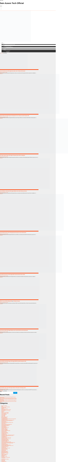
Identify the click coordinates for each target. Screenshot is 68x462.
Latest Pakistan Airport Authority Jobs (6, 438)
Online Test (3, 453)
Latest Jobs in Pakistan (4, 429)
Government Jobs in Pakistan (5, 412)
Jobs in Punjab (3, 460)
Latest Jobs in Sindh (4, 431)
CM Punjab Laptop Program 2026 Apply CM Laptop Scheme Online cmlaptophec (12, 155)
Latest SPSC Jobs (4, 447)
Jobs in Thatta (3, 416)
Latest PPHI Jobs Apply (4, 441)
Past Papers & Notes (4, 47)
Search (1, 391)
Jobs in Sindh (3, 459)
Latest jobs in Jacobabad (5, 428)
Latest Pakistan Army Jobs (5, 439)
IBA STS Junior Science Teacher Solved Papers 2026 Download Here (8, 398)
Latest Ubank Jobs (4, 450)
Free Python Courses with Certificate (6, 410)
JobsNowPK (3, 43)
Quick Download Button (7, 50)
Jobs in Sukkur (3, 415)
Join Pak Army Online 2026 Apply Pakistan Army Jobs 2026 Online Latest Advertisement (14, 330)
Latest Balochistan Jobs (4, 419)
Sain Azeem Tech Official (12, 3)
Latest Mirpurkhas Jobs (4, 436)
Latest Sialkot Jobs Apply (5, 444)
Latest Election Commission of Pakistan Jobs (7, 420)
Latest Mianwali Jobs (4, 434)
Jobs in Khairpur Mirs (4, 414)
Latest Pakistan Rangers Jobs (5, 440)
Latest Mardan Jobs (4, 433)
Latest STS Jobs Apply (4, 448)
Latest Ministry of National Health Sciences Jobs (7, 435)
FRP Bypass (3, 411)
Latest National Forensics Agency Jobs (6, 437)
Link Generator (8, 51)
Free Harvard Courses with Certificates (6, 409)
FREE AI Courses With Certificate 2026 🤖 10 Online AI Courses (10, 301)
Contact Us (3, 49)
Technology (3, 456)
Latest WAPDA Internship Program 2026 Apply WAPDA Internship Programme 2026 (13, 361)
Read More (1, 73)
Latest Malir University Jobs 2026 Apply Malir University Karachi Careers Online (12, 274)
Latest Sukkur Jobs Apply (5, 449)
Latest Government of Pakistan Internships (7, 424)
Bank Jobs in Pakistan (4, 405)
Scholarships (3, 455)
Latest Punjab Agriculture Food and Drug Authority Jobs (8, 442)
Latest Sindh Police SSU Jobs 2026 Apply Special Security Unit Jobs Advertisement (13, 232)
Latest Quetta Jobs (4, 443)
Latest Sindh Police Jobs (5, 446)
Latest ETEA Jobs (4, 421)
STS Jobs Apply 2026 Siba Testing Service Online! (9, 44)
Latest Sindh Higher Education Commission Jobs (7, 445)
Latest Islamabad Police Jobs (5, 427)
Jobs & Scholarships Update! (5, 413)
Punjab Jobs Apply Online (5, 454)
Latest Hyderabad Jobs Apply (5, 425)
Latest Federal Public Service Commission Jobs (7, 422)
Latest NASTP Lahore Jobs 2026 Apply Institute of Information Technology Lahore (13, 387)
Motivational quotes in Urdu (5, 452)
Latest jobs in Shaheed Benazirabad (6, 430)
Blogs (0, 69)
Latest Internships (4, 426)
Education (3, 408)
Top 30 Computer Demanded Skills (6, 457)
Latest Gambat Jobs (4, 423)
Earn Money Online (4, 407)
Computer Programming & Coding (7, 46)
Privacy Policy (3, 48)
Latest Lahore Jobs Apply (5, 432)
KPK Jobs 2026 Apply (4, 417)
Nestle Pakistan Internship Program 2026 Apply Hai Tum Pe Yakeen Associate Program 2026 (14, 115)
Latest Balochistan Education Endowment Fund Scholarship (9, 418)
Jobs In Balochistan (4, 461)
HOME (2, 42)
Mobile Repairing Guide (4, 451)
